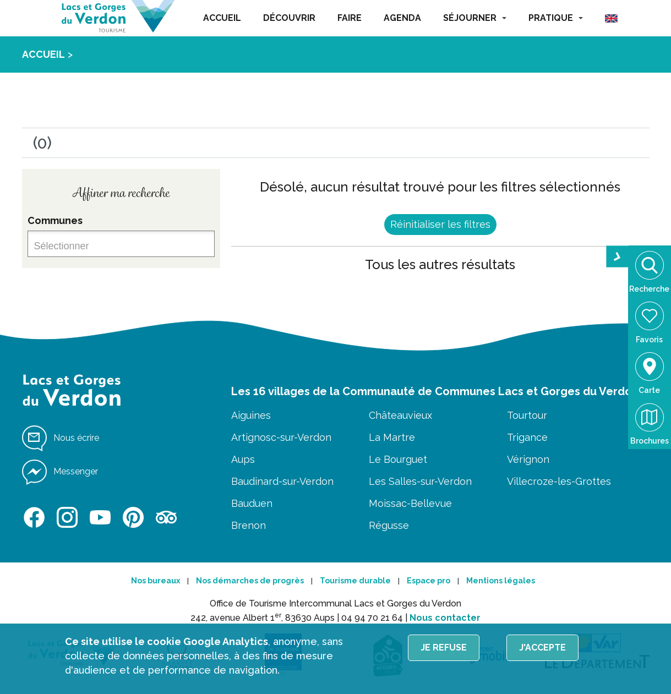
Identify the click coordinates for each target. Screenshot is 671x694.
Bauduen (251, 503)
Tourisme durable (355, 580)
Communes (55, 220)
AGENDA (402, 18)
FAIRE (349, 18)
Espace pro (428, 580)
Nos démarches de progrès (250, 580)
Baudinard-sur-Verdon (282, 481)
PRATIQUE (555, 18)
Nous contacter (445, 618)
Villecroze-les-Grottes (559, 481)
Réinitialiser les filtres (440, 224)
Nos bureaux (155, 580)
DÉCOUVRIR (289, 18)
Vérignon (528, 459)
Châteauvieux (400, 415)
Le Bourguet (398, 459)
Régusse (389, 525)
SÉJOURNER (474, 18)
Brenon (248, 525)
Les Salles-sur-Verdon (420, 481)
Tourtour (527, 415)
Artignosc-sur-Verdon (281, 437)
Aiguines (251, 415)
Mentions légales (500, 580)
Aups (243, 459)
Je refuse (444, 647)
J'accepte (542, 647)
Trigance (527, 437)
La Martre (392, 437)
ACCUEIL (222, 18)
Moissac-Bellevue (410, 503)
